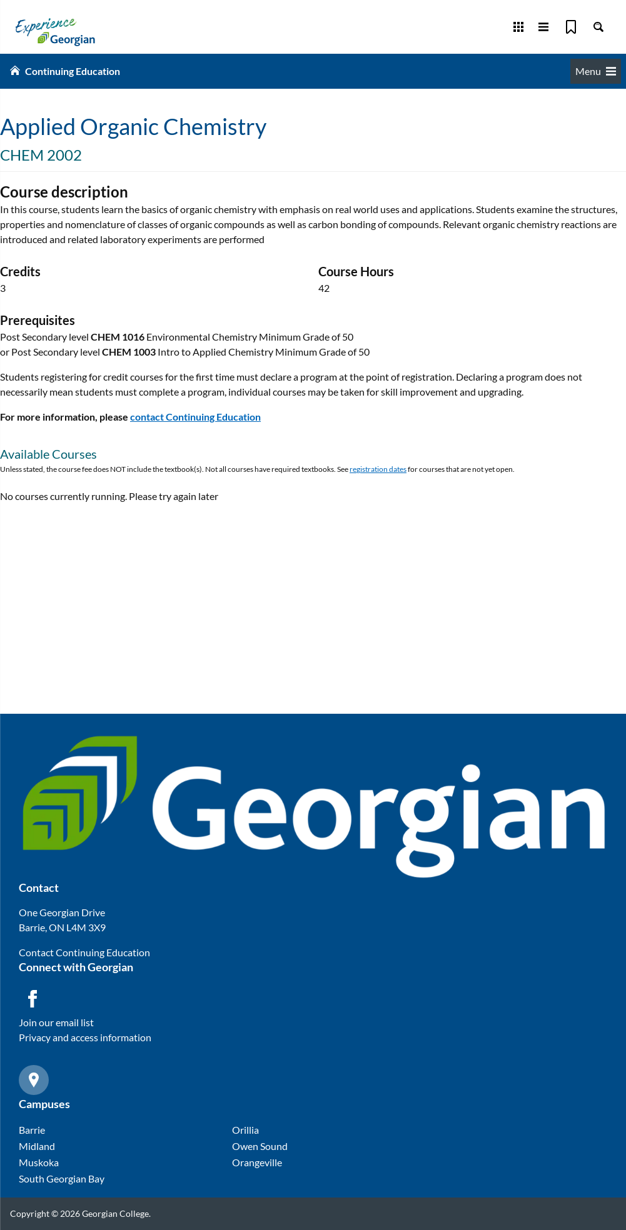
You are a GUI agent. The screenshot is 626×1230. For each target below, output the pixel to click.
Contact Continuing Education (84, 952)
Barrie (32, 1130)
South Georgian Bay (61, 1178)
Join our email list (56, 1022)
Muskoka (39, 1162)
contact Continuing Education (195, 416)
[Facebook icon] (32, 999)
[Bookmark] (571, 27)
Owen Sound (260, 1146)
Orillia (245, 1130)
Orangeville (257, 1162)
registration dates (378, 469)
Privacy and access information (85, 1037)
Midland (37, 1146)
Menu (595, 71)
